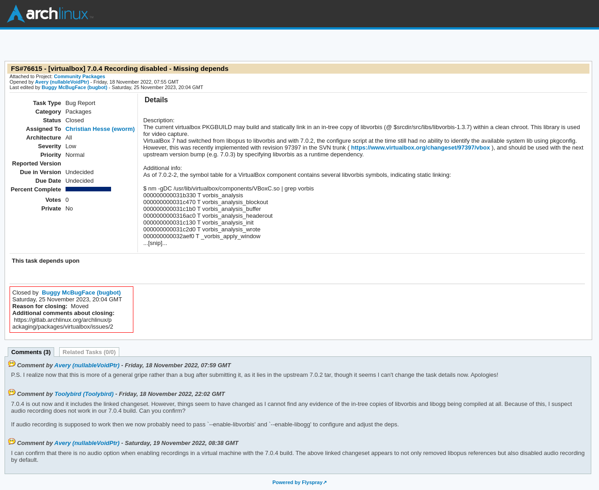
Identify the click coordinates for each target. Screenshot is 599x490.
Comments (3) (31, 352)
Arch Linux (50, 14)
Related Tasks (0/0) (89, 352)
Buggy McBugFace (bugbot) (74, 87)
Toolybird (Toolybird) (84, 393)
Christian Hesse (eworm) (100, 128)
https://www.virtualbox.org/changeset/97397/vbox (420, 147)
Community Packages (80, 76)
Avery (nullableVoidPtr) (62, 82)
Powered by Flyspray (297, 482)
